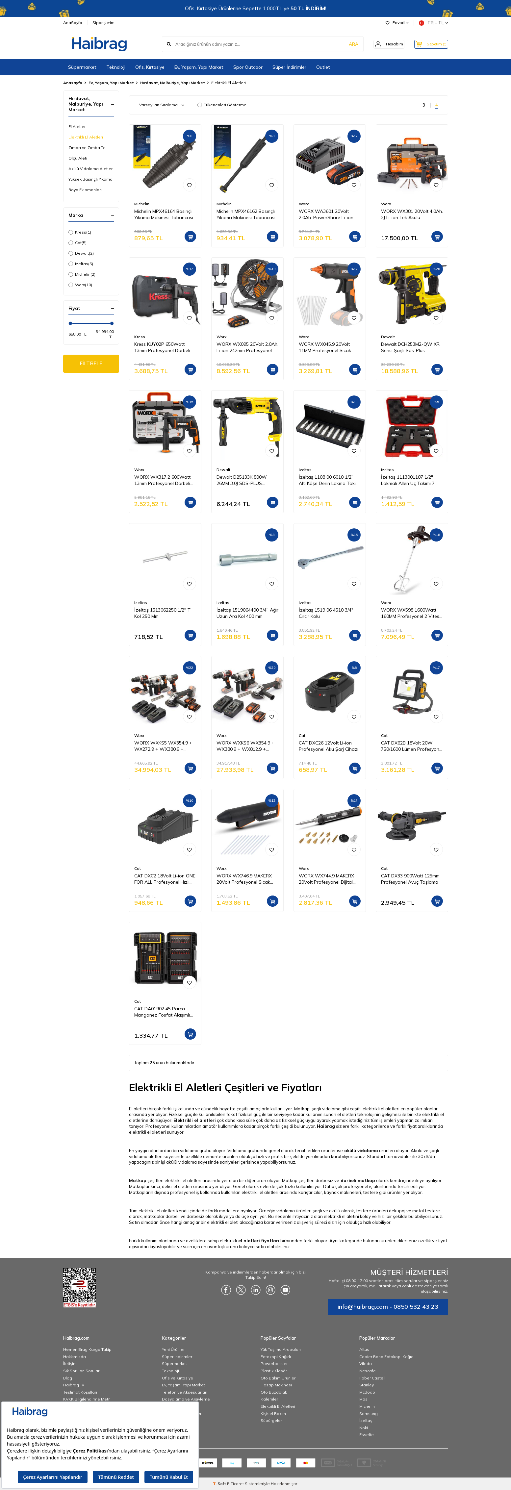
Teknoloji (115, 67)
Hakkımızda (74, 1356)
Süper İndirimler (289, 67)
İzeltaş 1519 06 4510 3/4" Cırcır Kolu (326, 613)
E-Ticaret (235, 1483)
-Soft (220, 1483)
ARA (345, 44)
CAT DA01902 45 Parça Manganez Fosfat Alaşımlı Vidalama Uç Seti (162, 1012)
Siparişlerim (103, 22)
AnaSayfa (72, 22)
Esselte (366, 1434)
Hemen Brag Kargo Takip (87, 1349)
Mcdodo (367, 1392)
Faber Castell (372, 1378)
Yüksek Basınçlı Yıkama (90, 179)
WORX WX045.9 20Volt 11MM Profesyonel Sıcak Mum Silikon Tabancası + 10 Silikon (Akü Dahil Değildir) (328, 347)
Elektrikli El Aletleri (85, 137)
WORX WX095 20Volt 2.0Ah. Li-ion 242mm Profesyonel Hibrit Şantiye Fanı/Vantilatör (247, 347)
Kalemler (269, 1399)
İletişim (70, 1363)
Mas (363, 1399)
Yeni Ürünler (173, 1349)
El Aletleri (77, 126)
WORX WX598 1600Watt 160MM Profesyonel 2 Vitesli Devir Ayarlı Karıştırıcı (411, 613)
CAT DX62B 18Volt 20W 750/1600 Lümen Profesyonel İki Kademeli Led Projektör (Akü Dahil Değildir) (412, 746)
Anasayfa (72, 82)
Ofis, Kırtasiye (150, 67)
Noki (363, 1427)
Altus (364, 1349)
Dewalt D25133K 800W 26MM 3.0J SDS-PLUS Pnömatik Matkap (242, 480)
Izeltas (80, 263)
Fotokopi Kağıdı (276, 1356)
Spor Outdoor (248, 67)
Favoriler (397, 22)
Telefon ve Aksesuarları (184, 1392)
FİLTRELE (91, 364)
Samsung (368, 1413)
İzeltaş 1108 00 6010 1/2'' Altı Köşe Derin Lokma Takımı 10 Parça (329, 480)
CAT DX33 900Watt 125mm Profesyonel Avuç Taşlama (410, 879)
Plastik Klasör (274, 1370)
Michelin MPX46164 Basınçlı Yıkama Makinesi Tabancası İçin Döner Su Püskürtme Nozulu (163, 214)
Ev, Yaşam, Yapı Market (198, 67)
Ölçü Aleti (77, 158)
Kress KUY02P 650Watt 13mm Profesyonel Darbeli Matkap (162, 347)
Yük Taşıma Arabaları (281, 1349)
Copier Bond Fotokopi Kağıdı (387, 1356)
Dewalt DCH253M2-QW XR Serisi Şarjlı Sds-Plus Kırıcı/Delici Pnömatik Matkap (411, 347)
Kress (79, 232)
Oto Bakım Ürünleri (278, 1378)
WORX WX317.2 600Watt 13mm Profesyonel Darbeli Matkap (162, 480)
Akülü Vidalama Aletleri (91, 168)
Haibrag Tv (73, 1384)
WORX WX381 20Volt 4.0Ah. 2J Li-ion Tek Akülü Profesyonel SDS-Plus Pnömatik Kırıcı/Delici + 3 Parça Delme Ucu (412, 214)
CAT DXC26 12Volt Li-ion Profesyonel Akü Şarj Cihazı (328, 746)
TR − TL (433, 23)
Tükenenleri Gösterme (221, 104)
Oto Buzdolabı (275, 1392)
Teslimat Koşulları (80, 1392)
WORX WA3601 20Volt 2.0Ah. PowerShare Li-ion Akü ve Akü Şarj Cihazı (326, 214)
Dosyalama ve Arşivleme (186, 1399)
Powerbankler (274, 1363)
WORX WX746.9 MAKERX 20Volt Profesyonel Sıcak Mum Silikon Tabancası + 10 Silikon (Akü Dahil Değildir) (246, 879)
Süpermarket (82, 67)
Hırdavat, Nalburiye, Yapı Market (172, 82)
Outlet (323, 67)
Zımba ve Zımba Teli (88, 147)
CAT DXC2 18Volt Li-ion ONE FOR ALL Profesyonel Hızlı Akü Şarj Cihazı (164, 879)
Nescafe (367, 1370)
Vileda (365, 1363)
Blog (67, 1378)
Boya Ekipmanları (85, 189)
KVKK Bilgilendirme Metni (87, 1399)
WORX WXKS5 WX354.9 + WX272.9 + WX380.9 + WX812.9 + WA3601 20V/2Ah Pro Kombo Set (163, 746)
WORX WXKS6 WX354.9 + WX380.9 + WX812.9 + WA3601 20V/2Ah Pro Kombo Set (245, 746)
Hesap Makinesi (276, 1384)
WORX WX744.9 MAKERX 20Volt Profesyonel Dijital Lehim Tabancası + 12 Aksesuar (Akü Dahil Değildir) (326, 879)
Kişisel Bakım (273, 1413)
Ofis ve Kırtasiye (177, 1378)
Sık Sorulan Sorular (81, 1370)
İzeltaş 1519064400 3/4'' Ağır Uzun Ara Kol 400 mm (247, 613)
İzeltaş (365, 1420)
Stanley (366, 1384)
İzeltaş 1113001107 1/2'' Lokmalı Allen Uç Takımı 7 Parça (408, 480)
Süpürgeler (271, 1420)
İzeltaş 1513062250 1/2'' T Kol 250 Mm (162, 613)
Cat (77, 242)
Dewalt (81, 253)
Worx (80, 285)
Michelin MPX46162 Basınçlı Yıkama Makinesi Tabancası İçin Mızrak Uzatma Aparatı (246, 214)
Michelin (81, 274)
